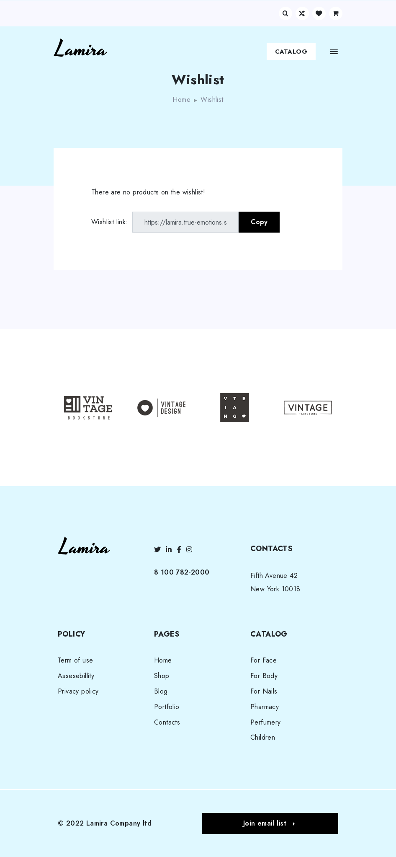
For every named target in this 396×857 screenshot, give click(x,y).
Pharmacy (264, 707)
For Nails (264, 691)
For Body (264, 676)
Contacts (167, 722)
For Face (263, 660)
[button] (270, 823)
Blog (161, 691)
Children (262, 737)
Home (181, 99)
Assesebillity (76, 676)
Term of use (75, 660)
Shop (162, 676)
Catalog (291, 51)
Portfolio (167, 707)
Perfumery (265, 722)
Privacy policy (78, 691)
